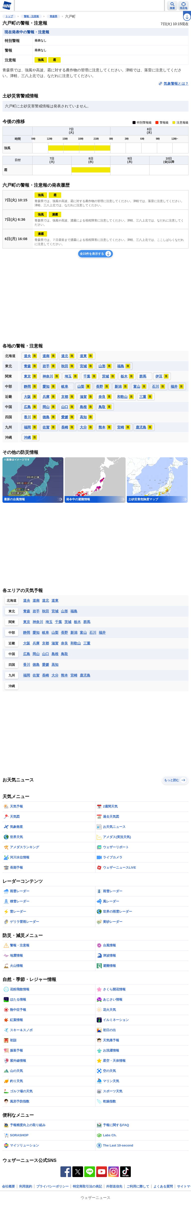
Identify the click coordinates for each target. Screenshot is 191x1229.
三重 (86, 643)
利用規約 (25, 1186)
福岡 (26, 675)
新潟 (73, 632)
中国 (11, 654)
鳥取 (64, 654)
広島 (26, 654)
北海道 (11, 600)
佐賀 (36, 675)
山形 (64, 611)
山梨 (54, 632)
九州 (11, 675)
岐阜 (45, 632)
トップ (9, 16)
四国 (11, 665)
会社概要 (8, 1186)
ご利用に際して (138, 1186)
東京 (26, 622)
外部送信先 (114, 1186)
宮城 (54, 611)
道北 (45, 600)
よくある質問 (163, 1186)
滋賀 (54, 643)
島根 (54, 654)
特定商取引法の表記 (87, 1186)
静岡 (26, 632)
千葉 (58, 622)
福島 (73, 611)
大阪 (26, 643)
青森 (26, 611)
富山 (83, 632)
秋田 (45, 611)
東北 (11, 611)
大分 (54, 675)
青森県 (53, 16)
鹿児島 (85, 675)
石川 (92, 632)
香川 (26, 664)
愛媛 (45, 664)
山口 (45, 654)
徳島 (36, 664)
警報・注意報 (31, 16)
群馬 (86, 622)
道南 (36, 600)
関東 (11, 622)
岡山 (36, 654)
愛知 (36, 632)
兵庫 (36, 643)
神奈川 (38, 622)
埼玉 (49, 622)
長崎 (45, 675)
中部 (11, 633)
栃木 (77, 622)
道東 (54, 600)
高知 (54, 664)
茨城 (67, 622)
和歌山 (75, 643)
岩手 (36, 611)
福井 (102, 632)
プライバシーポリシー (52, 1186)
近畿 (11, 643)
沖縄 (11, 686)
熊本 (64, 675)
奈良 (64, 643)
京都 (45, 643)
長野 (64, 632)
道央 (26, 600)
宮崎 (73, 675)
